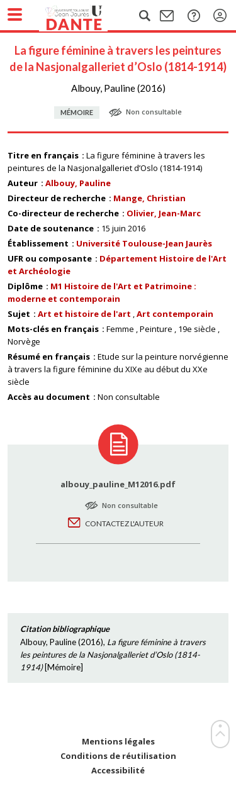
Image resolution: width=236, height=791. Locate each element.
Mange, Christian (149, 198)
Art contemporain (175, 313)
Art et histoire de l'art (84, 313)
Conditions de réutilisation (118, 756)
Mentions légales (118, 741)
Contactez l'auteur (124, 523)
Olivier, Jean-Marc (163, 213)
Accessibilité (118, 770)
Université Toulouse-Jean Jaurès (144, 243)
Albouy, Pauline (78, 183)
